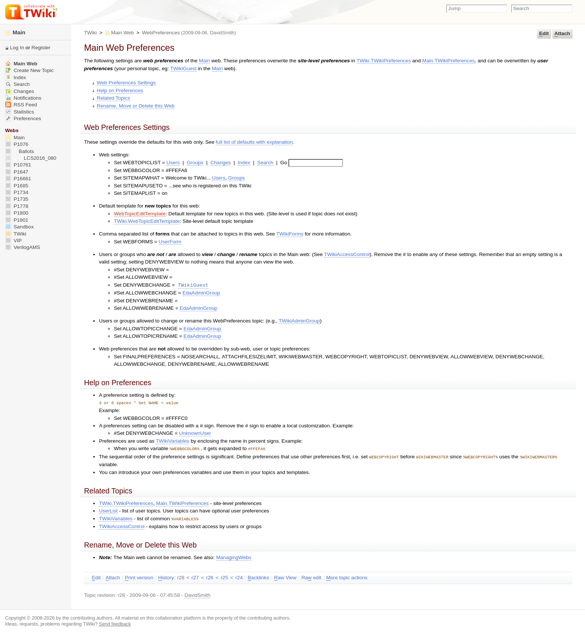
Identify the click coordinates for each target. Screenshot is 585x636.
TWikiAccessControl (347, 254)
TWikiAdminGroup (299, 321)
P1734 (16, 192)
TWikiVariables (172, 441)
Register (40, 47)
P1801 (16, 220)
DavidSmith (222, 32)
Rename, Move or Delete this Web (135, 106)
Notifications (23, 98)
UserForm (170, 241)
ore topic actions (346, 577)
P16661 (18, 178)
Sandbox (19, 227)
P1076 (16, 144)
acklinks (258, 577)
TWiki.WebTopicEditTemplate (146, 221)
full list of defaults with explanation (254, 142)
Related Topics (113, 98)
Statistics (19, 112)
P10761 (18, 165)
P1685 (16, 185)
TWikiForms (289, 234)
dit (544, 34)
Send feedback (115, 623)
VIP (13, 240)
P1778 (16, 206)
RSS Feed (21, 104)
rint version (139, 577)
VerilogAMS (22, 247)
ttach (562, 34)
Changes (220, 162)
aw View (285, 577)
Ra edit (311, 577)
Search (265, 162)
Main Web (122, 32)
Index (244, 162)
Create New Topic (29, 70)
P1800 (16, 213)
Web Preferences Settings (126, 82)
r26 (209, 576)
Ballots (19, 151)
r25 (224, 576)
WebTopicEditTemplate (140, 213)
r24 (239, 576)
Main (204, 60)
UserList (108, 510)
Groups (195, 162)
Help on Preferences (120, 90)
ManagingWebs (233, 556)
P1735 (16, 199)
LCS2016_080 (30, 158)
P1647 (16, 172)
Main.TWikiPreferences (448, 60)
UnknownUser (195, 433)
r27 (195, 576)
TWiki (90, 32)
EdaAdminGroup (201, 293)
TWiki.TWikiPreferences (384, 60)
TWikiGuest (183, 68)
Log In (17, 47)
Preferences (23, 118)
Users (173, 162)
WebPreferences (160, 32)
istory (166, 577)
